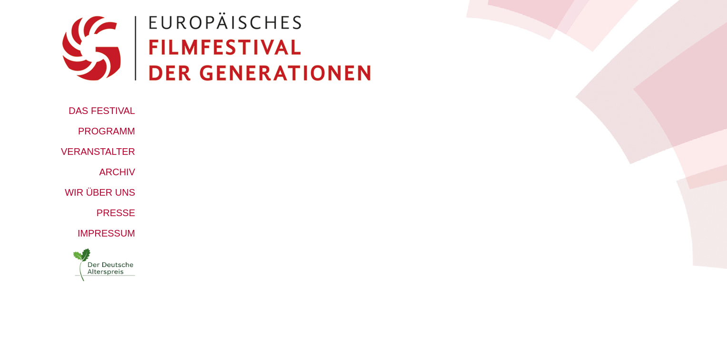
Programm (106, 131)
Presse (116, 213)
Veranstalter (98, 151)
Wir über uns (100, 192)
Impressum (106, 233)
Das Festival (102, 110)
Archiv (117, 172)
